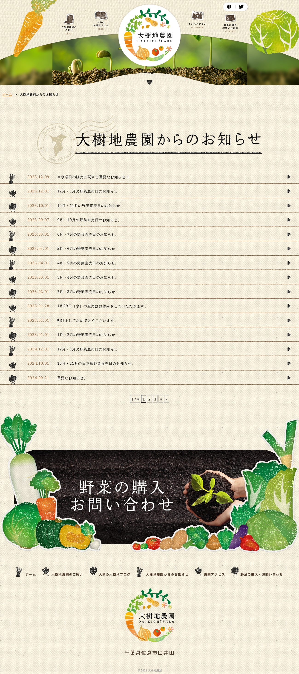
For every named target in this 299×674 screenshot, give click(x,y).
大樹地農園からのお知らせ (167, 574)
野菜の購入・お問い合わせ (261, 574)
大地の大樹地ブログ (115, 574)
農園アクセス (214, 574)
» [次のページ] (166, 399)
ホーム (7, 94)
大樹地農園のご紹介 (67, 574)
